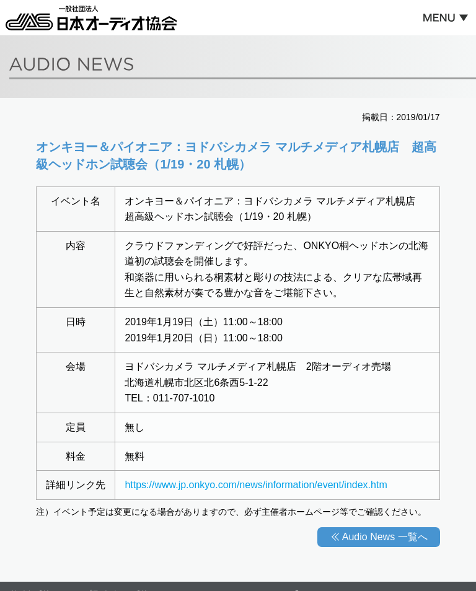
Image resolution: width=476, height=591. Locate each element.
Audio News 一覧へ (385, 537)
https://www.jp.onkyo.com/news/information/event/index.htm (256, 484)
